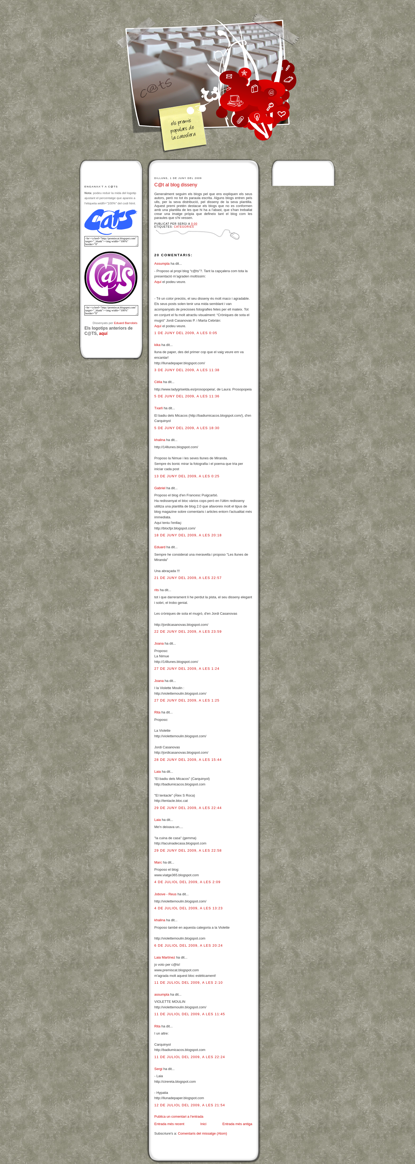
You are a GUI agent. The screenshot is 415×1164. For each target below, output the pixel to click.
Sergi (158, 1069)
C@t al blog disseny (175, 184)
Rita (157, 712)
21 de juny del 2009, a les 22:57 (188, 578)
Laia (157, 772)
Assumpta (162, 264)
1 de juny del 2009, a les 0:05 (185, 333)
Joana (159, 643)
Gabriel (159, 488)
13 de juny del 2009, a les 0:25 (186, 476)
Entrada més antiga (237, 1124)
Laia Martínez (164, 957)
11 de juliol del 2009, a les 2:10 (188, 983)
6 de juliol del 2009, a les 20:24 (188, 945)
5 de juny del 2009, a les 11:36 (186, 396)
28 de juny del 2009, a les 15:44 (188, 760)
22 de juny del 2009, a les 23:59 (188, 631)
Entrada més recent (169, 1124)
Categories (184, 226)
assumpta (161, 994)
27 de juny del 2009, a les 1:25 (186, 700)
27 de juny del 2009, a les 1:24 (186, 669)
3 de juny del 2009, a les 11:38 (186, 370)
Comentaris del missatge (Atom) (202, 1133)
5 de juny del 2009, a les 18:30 (186, 428)
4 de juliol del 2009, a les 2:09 (187, 882)
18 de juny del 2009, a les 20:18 (188, 535)
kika (157, 345)
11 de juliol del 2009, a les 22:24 (189, 1057)
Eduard (159, 547)
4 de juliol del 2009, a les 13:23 (188, 908)
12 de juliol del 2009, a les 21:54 (189, 1105)
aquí (103, 333)
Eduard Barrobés (125, 323)
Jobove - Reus (165, 894)
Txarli (158, 408)
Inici (203, 1124)
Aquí (157, 282)
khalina (159, 440)
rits (156, 590)
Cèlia (158, 382)
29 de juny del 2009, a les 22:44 (188, 808)
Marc (158, 862)
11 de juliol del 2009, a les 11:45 (189, 1014)
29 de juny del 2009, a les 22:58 (188, 850)
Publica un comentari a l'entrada (178, 1116)
